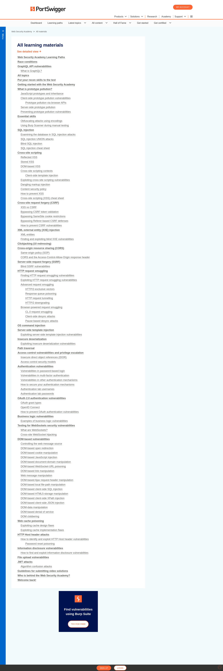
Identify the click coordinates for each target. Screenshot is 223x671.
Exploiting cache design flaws (100, 525)
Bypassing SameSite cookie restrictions (105, 216)
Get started (142, 23)
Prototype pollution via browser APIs (108, 102)
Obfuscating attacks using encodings (104, 120)
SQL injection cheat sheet (97, 148)
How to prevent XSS (94, 193)
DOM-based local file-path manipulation (105, 484)
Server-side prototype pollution (100, 107)
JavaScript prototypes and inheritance (104, 93)
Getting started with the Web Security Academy (109, 84)
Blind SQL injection (94, 143)
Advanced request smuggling (99, 284)
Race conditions (90, 61)
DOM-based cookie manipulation (101, 452)
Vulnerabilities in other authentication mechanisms (111, 380)
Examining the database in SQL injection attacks (110, 134)
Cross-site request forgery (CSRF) (100, 202)
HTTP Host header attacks (96, 534)
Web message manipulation (99, 475)
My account (182, 7)
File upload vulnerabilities (96, 557)
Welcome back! (89, 580)
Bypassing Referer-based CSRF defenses (107, 220)
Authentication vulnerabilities (98, 366)
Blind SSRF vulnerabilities (98, 266)
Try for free (141, 624)
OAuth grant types (93, 402)
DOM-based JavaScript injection (101, 457)
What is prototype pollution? (97, 89)
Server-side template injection (98, 330)
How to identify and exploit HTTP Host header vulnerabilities (117, 539)
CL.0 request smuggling (101, 311)
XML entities (90, 234)
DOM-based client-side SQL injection (104, 489)
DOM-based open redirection (99, 448)
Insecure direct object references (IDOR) (106, 357)
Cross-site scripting (92, 152)
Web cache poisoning (93, 521)
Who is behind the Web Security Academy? (106, 575)
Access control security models (100, 361)
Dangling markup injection (98, 184)
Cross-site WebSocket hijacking (101, 434)
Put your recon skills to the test (99, 80)
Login (120, 668)
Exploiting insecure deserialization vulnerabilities (110, 343)
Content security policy (96, 189)
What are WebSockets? (96, 430)
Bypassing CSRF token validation (102, 211)
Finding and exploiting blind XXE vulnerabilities (109, 239)
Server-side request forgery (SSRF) (101, 261)
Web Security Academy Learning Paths (103, 57)
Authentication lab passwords (99, 393)
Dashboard (36, 23)
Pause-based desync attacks (104, 321)
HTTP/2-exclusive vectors (102, 289)
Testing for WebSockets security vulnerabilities (108, 425)
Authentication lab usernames (100, 389)
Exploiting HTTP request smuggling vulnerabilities (111, 280)
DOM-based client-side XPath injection (105, 498)
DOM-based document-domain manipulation (108, 461)
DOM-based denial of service (99, 511)
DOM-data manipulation (96, 507)
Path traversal (88, 348)
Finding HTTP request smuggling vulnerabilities (110, 275)
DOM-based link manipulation (100, 471)
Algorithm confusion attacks (98, 566)
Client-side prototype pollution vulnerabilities (108, 98)
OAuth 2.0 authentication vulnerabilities (104, 398)
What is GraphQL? (93, 70)
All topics (86, 75)
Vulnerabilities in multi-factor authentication (107, 375)
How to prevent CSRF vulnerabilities (103, 225)
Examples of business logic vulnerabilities (106, 421)
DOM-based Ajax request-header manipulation (109, 480)
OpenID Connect (92, 407)
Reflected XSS (91, 157)
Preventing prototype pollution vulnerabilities (108, 111)
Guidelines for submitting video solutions (105, 571)
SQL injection (88, 130)
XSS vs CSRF (91, 207)
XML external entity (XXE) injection (101, 230)
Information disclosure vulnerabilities (103, 548)
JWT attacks (87, 561)
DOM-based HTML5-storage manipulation (107, 493)
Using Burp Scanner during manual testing (107, 125)
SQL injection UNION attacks (99, 139)
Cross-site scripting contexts (99, 170)
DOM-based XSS (93, 166)
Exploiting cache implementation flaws (104, 530)
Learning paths (55, 23)
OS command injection (94, 325)
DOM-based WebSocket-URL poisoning (105, 466)
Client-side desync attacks (103, 316)
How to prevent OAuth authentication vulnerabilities (112, 411)
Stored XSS (90, 161)
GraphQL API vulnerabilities (97, 66)
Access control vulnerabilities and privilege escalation (113, 352)
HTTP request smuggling (95, 271)
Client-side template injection (104, 175)
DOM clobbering (92, 516)
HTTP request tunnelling (101, 298)
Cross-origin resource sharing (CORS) (103, 248)
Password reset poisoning (102, 543)
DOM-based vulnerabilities (96, 439)
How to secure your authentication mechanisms (110, 384)
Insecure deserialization (94, 339)
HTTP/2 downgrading (100, 302)
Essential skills (89, 116)
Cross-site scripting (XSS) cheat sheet (104, 198)
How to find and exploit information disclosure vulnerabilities (117, 552)
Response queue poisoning (103, 293)
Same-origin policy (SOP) (97, 252)
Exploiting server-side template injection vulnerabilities (113, 334)
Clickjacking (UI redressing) (97, 243)
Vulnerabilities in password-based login (105, 371)
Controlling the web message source (104, 443)
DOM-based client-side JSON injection (105, 502)
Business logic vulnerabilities (98, 416)
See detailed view (90, 51)
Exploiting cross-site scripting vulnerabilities (107, 180)
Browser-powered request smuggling (104, 307)
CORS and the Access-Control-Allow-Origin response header (117, 257)
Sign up (104, 668)
